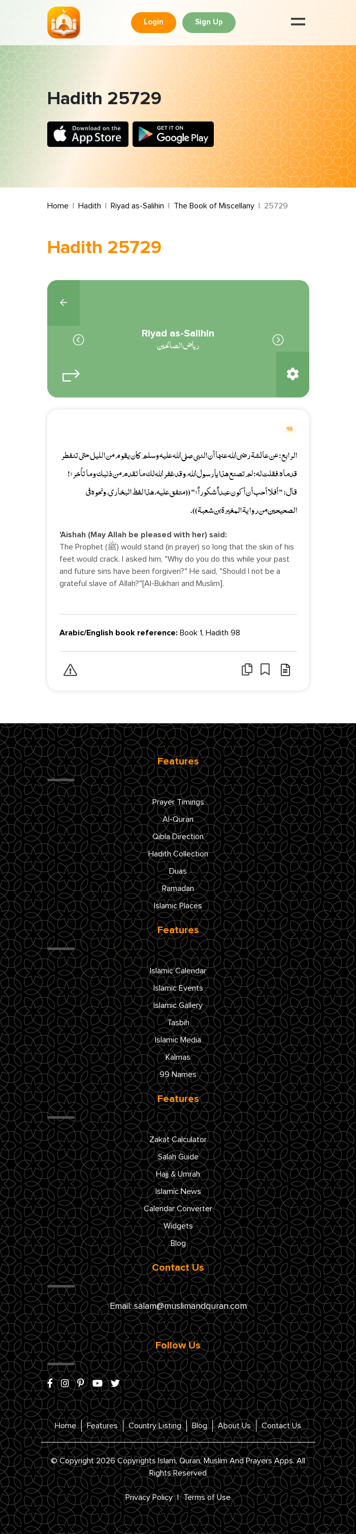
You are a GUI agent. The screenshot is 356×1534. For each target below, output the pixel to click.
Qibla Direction (178, 837)
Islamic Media (178, 1040)
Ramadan (178, 888)
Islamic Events (178, 988)
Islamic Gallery (178, 1005)
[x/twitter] (115, 1384)
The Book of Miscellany (214, 206)
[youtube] (97, 1384)
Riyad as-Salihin (137, 206)
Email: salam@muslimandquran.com (178, 1306)
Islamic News (178, 1191)
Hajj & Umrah (178, 1174)
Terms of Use (207, 1497)
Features (102, 1426)
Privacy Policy (149, 1497)
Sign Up (209, 22)
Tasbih (178, 1023)
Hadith (89, 206)
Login (154, 22)
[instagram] (65, 1384)
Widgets (178, 1226)
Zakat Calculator (178, 1140)
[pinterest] (80, 1384)
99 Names (178, 1074)
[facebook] (50, 1384)
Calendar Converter (178, 1209)
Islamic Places (178, 906)
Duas (178, 871)
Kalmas (178, 1057)
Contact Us (281, 1426)
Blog (178, 1243)
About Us (234, 1426)
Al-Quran (178, 819)
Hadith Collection (178, 854)
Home (58, 206)
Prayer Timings (178, 802)
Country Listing (154, 1426)
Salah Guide (178, 1157)
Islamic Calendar (178, 971)
